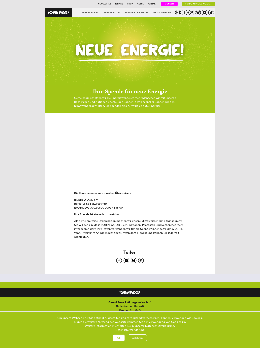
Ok (119, 341)
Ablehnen (137, 341)
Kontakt (152, 4)
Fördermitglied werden (198, 4)
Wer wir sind (90, 12)
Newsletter (104, 4)
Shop (130, 4)
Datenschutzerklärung (130, 333)
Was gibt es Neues (136, 12)
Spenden (169, 4)
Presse (140, 4)
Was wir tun (112, 12)
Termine (119, 4)
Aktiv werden (162, 12)
